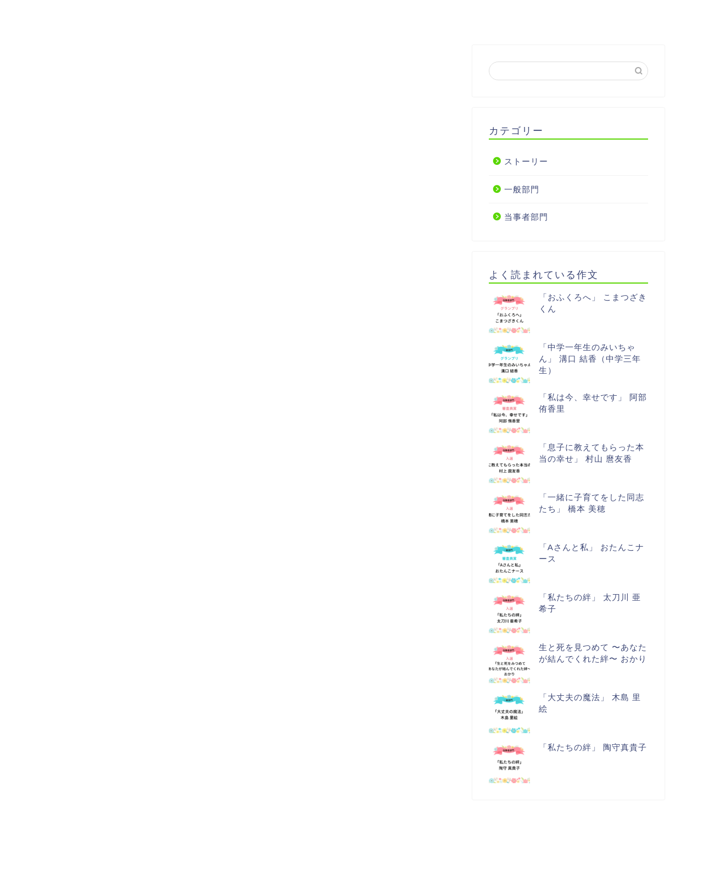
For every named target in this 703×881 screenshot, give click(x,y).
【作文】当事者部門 (146, 15)
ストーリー (526, 162)
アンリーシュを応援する (359, 15)
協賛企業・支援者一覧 (479, 15)
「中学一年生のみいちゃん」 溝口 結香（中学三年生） (590, 359)
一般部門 (521, 189)
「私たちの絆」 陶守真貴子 (593, 747)
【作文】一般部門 (248, 15)
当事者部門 (526, 217)
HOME (65, 15)
